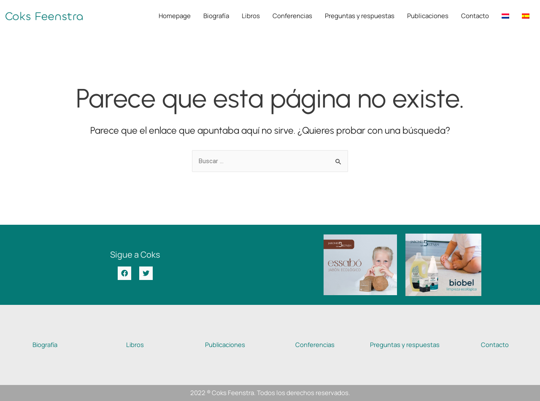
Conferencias (292, 15)
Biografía (216, 15)
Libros (251, 15)
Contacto (475, 15)
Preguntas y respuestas (359, 15)
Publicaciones (427, 15)
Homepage (175, 15)
